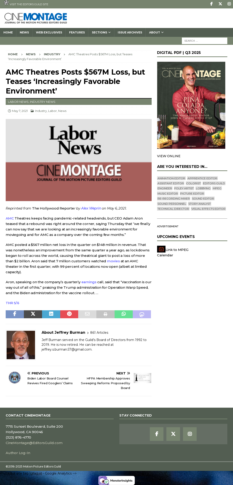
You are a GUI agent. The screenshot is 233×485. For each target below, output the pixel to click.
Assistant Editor (171, 183)
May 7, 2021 (20, 111)
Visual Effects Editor (208, 208)
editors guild (214, 183)
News (24, 32)
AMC (10, 218)
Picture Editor (192, 193)
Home (8, 32)
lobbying (203, 188)
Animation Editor (171, 178)
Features (77, 32)
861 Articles (99, 333)
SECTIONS (99, 32)
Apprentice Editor (202, 178)
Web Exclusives (49, 32)
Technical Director (173, 208)
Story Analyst (199, 203)
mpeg (217, 188)
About (154, 32)
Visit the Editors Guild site (25, 3)
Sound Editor (203, 198)
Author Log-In (18, 453)
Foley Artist (184, 188)
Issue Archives (130, 32)
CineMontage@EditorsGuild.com (34, 443)
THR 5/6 (12, 303)
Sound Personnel (172, 203)
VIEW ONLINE (168, 156)
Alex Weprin (91, 208)
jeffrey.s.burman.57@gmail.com (67, 349)
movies (113, 261)
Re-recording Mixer (174, 198)
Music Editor (168, 193)
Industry (41, 111)
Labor (52, 111)
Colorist (193, 183)
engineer (165, 188)
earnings (88, 282)
